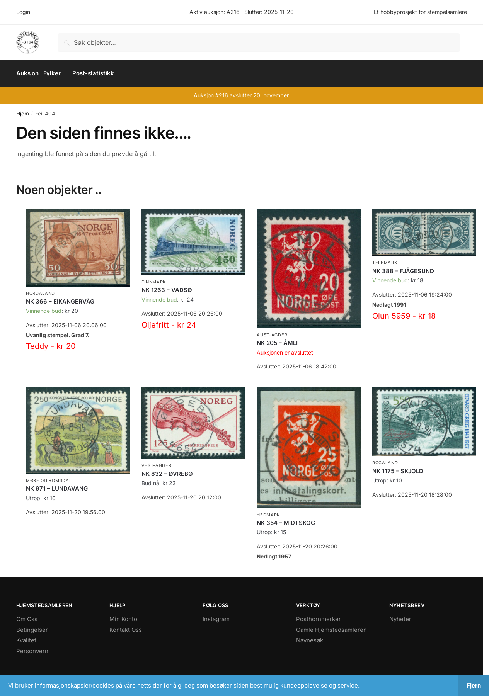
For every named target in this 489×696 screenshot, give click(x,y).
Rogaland (385, 460)
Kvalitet (26, 637)
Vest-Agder (156, 462)
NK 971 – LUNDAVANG (57, 485)
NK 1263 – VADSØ (166, 287)
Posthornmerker (318, 616)
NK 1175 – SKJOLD (397, 468)
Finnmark (153, 279)
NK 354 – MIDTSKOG (286, 520)
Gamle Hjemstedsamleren (331, 627)
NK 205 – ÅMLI (277, 340)
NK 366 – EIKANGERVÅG (60, 298)
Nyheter (400, 616)
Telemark (384, 260)
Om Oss (26, 616)
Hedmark (268, 511)
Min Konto (123, 616)
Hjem (22, 111)
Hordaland (40, 290)
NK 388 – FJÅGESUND (403, 268)
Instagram (216, 616)
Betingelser (32, 627)
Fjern (474, 685)
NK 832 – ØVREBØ (167, 471)
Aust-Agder (272, 332)
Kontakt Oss (125, 627)
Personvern (32, 648)
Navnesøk (309, 637)
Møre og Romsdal (49, 477)
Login (23, 11)
